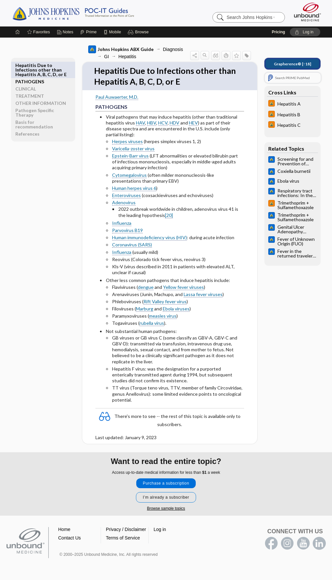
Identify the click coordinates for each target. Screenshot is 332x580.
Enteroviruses (126, 196)
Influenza (121, 223)
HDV (174, 123)
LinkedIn (319, 544)
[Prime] (88, 32)
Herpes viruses (127, 141)
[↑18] (292, 63)
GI (106, 56)
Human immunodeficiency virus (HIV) (149, 238)
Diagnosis (173, 49)
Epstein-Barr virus (130, 156)
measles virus (162, 316)
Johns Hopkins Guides (93, 13)
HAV (140, 123)
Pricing (278, 32)
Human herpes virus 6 (134, 188)
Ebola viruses (176, 309)
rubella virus (152, 323)
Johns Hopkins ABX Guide (121, 49)
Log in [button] (160, 530)
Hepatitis (127, 56)
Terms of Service (123, 538)
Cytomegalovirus (129, 175)
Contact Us (69, 538)
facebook (271, 544)
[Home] (17, 32)
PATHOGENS (29, 65)
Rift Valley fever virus (165, 302)
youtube (303, 544)
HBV (151, 123)
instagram (287, 544)
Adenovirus (124, 203)
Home (64, 530)
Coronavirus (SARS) (132, 245)
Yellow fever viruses (183, 287)
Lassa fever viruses (203, 294)
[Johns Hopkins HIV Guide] (292, 104)
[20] (169, 215)
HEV (193, 123)
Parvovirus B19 (127, 230)
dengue (146, 287)
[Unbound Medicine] (307, 12)
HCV (163, 123)
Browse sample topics (166, 509)
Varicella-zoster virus (133, 149)
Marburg (144, 309)
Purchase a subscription (166, 484)
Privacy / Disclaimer (126, 530)
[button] (139, 32)
